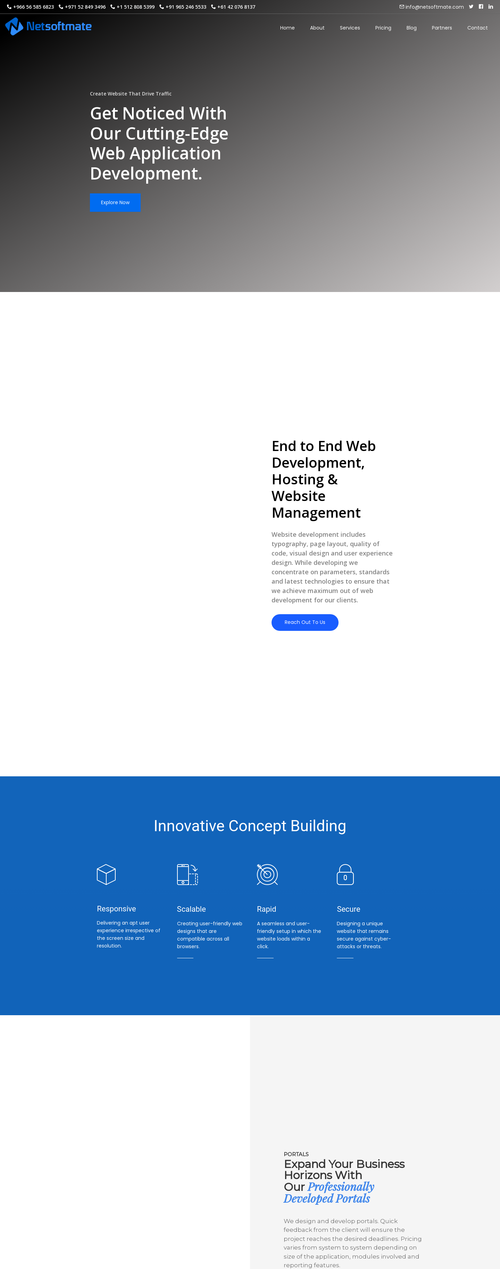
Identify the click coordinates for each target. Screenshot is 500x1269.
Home (287, 27)
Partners (442, 27)
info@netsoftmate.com (434, 6)
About (317, 27)
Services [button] (350, 30)
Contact (477, 27)
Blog (412, 27)
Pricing (383, 27)
